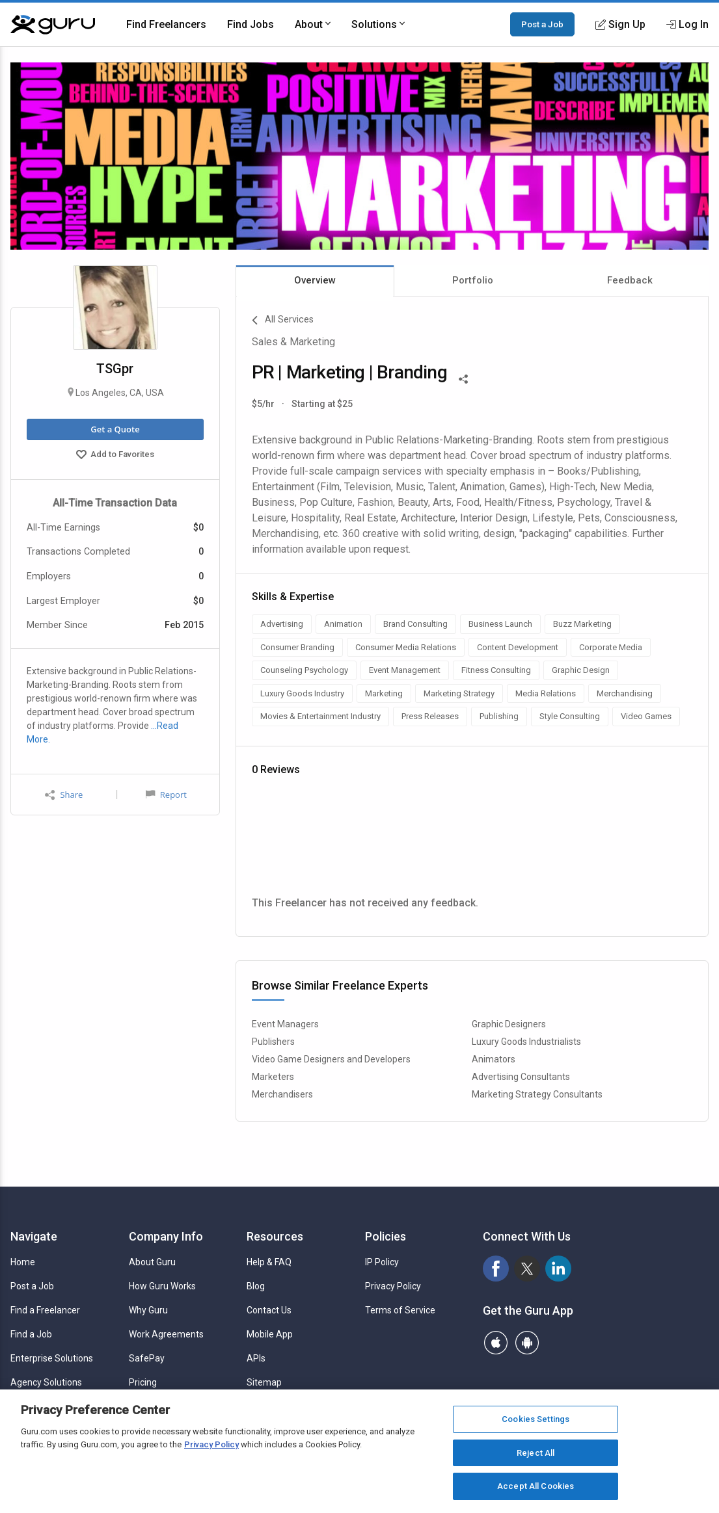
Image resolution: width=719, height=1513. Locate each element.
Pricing (143, 1382)
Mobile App (270, 1334)
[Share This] (463, 377)
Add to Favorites (115, 456)
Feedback (630, 280)
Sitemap (264, 1382)
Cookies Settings (535, 1419)
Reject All (535, 1453)
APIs (256, 1358)
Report (166, 794)
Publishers (273, 1041)
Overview (315, 280)
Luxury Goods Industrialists (526, 1041)
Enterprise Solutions (51, 1358)
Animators (493, 1059)
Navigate (33, 1236)
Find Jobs (250, 24)
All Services (283, 320)
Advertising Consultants (521, 1077)
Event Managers (285, 1024)
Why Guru (148, 1310)
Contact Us (269, 1310)
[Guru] (52, 24)
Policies (385, 1236)
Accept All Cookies (535, 1486)
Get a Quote (114, 429)
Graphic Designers (509, 1024)
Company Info (166, 1236)
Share (64, 795)
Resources (275, 1236)
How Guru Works (162, 1286)
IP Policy (382, 1262)
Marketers (273, 1077)
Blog (256, 1286)
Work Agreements (166, 1334)
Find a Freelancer (45, 1310)
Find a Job (31, 1334)
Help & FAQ (269, 1262)
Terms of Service (400, 1310)
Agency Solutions (46, 1382)
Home (22, 1262)
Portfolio (472, 280)
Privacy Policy (393, 1286)
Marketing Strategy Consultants (537, 1094)
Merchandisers (282, 1094)
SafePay (147, 1358)
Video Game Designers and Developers (331, 1059)
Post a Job (542, 24)
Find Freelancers (166, 24)
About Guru (152, 1262)
